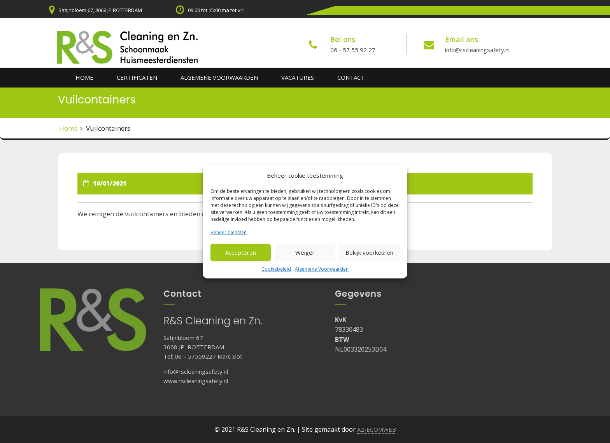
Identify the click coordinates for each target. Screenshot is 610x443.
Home (84, 77)
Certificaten (137, 77)
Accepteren (240, 252)
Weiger (305, 252)
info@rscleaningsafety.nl (477, 50)
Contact (351, 77)
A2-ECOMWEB (376, 429)
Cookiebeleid (276, 269)
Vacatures (297, 77)
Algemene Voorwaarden (322, 269)
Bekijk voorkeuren (369, 252)
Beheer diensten (228, 232)
